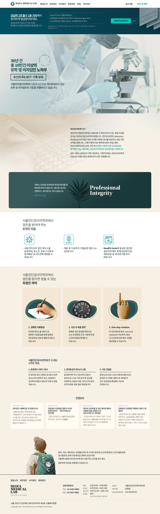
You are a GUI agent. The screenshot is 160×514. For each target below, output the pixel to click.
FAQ (79, 3)
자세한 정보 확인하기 (121, 20)
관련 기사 (40, 195)
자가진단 (86, 3)
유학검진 (53, 3)
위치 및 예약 (142, 3)
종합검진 (71, 3)
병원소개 (43, 3)
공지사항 (129, 3)
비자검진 (62, 3)
